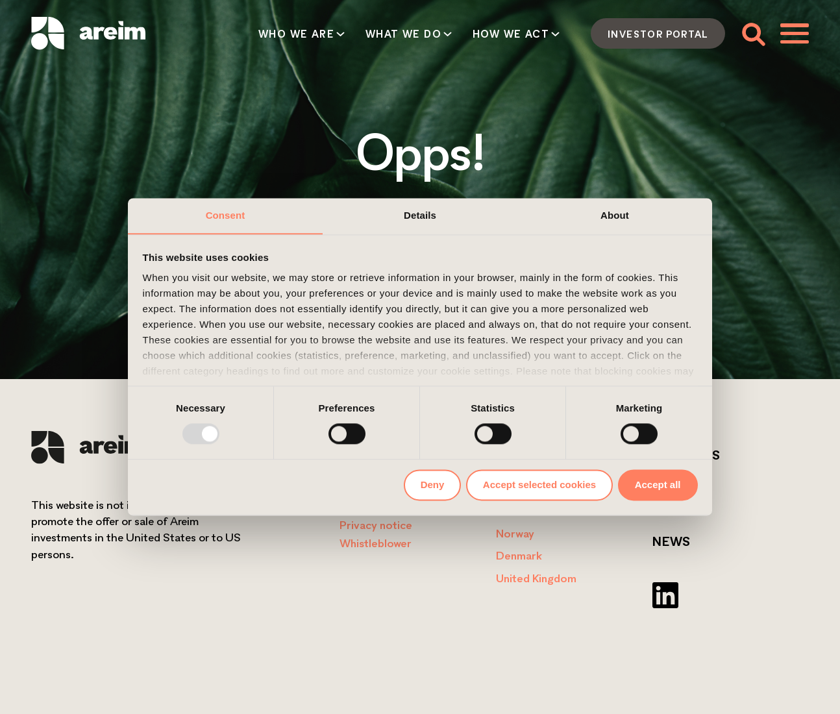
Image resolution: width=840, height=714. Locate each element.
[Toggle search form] (753, 33)
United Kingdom (536, 578)
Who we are (296, 33)
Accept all (658, 484)
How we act (511, 33)
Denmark (519, 555)
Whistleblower (376, 543)
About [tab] (614, 215)
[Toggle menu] (794, 33)
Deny (433, 484)
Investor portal (658, 34)
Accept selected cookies (539, 484)
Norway (515, 533)
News (671, 541)
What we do (403, 33)
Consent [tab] (225, 215)
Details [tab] (420, 215)
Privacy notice (376, 525)
